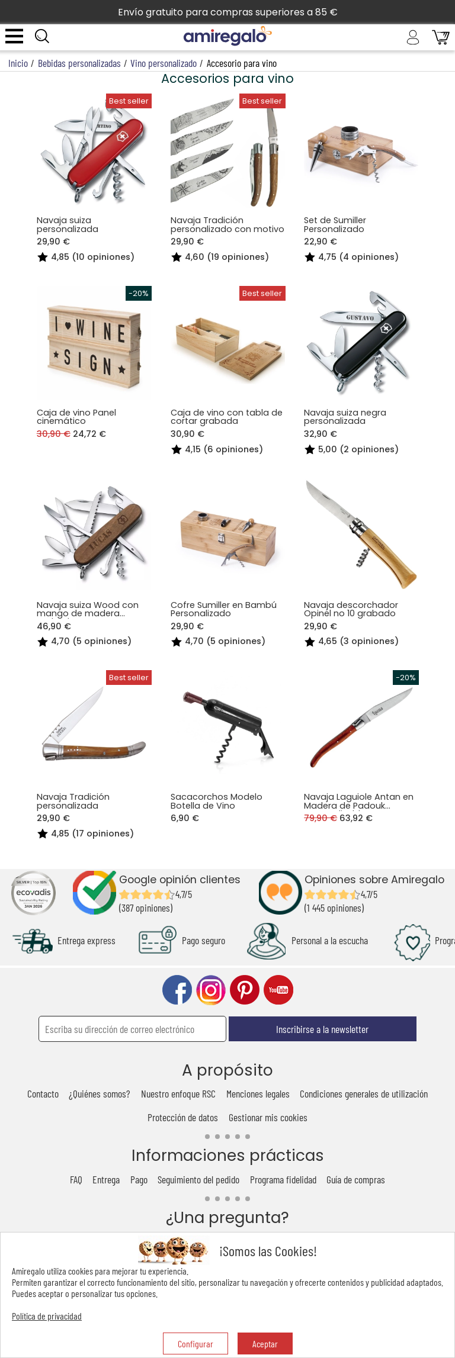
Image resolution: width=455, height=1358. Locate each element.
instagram (211, 990)
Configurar (195, 1343)
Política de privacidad (47, 1315)
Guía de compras (355, 1179)
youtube (278, 990)
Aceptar (265, 1343)
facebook (177, 990)
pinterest (244, 990)
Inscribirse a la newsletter (322, 1028)
